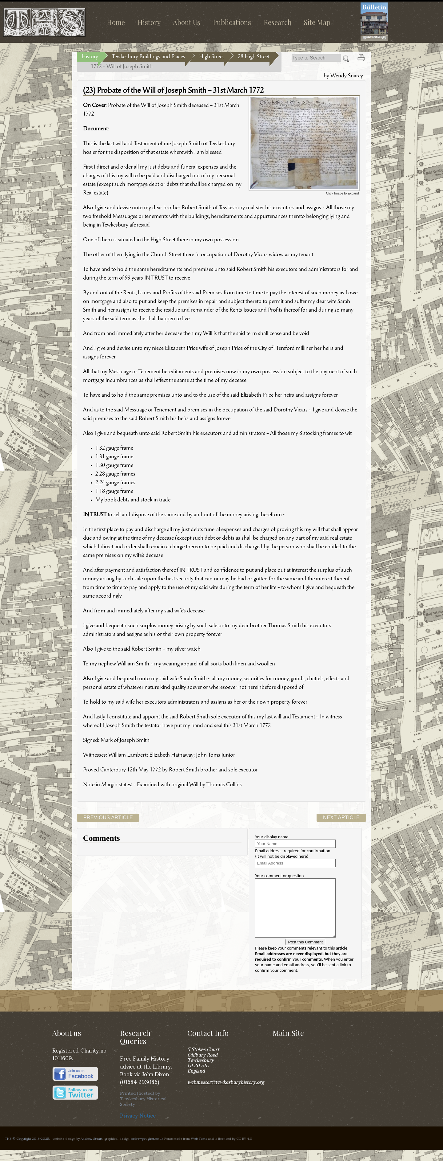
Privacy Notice (138, 1126)
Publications (232, 22)
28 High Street (253, 57)
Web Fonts (199, 1149)
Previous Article (108, 817)
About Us (186, 22)
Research (278, 22)
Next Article (341, 817)
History (149, 22)
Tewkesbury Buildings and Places (148, 57)
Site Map (317, 22)
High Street (211, 57)
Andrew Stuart (91, 1149)
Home (116, 22)
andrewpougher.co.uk (146, 1149)
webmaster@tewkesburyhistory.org (225, 1092)
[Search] (316, 58)
